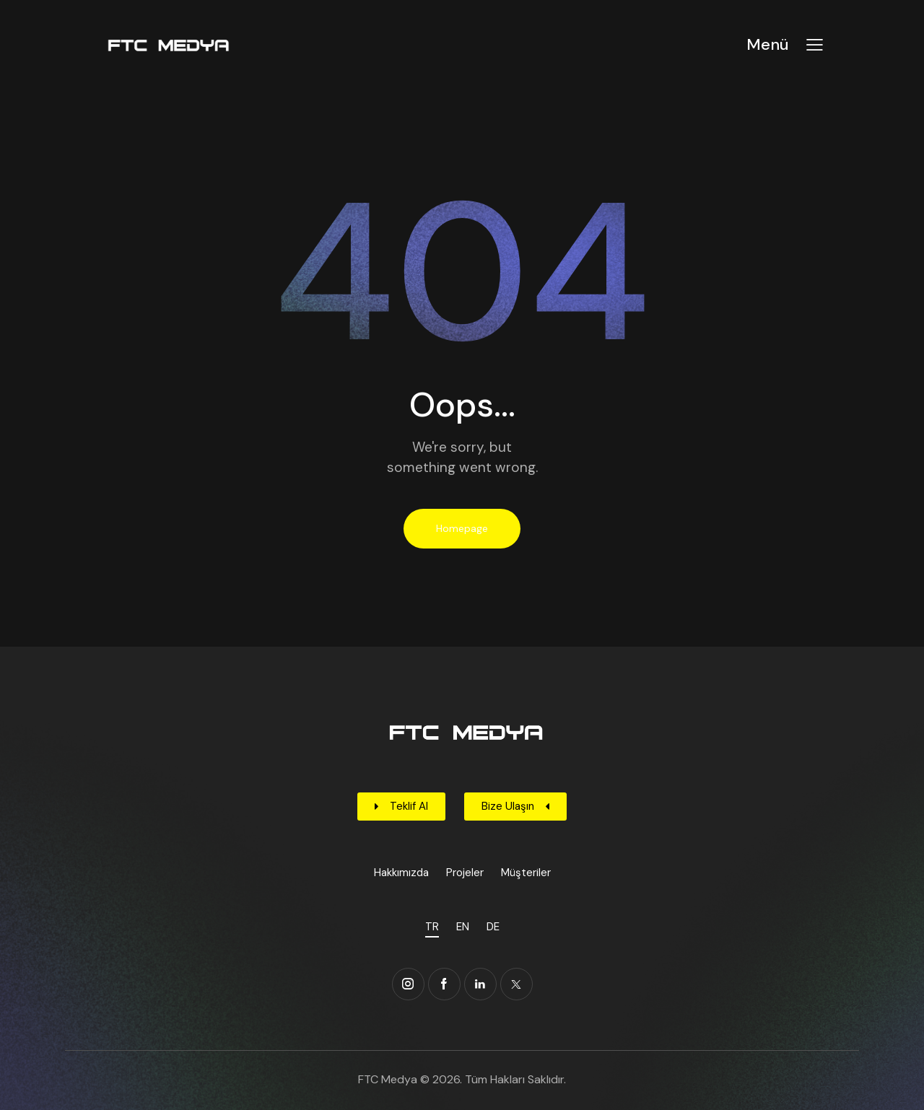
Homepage (462, 528)
